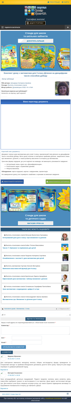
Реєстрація (54, 2)
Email (3, 342)
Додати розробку (36, 23)
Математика (20, 308)
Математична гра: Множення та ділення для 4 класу (22, 299)
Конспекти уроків (10, 308)
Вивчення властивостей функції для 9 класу (19, 268)
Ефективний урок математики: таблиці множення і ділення (25, 279)
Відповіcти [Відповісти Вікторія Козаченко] (4, 388)
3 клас (27, 308)
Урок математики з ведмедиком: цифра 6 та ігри (21, 289)
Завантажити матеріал (12, 181)
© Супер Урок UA (11, 394)
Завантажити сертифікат (58, 181)
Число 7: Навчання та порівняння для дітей (19, 248)
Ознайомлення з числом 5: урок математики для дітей (23, 258)
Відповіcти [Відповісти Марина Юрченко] (4, 370)
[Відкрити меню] (68, 27)
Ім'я (3, 338)
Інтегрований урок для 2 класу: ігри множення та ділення (24, 237)
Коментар (5, 325)
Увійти (65, 2)
